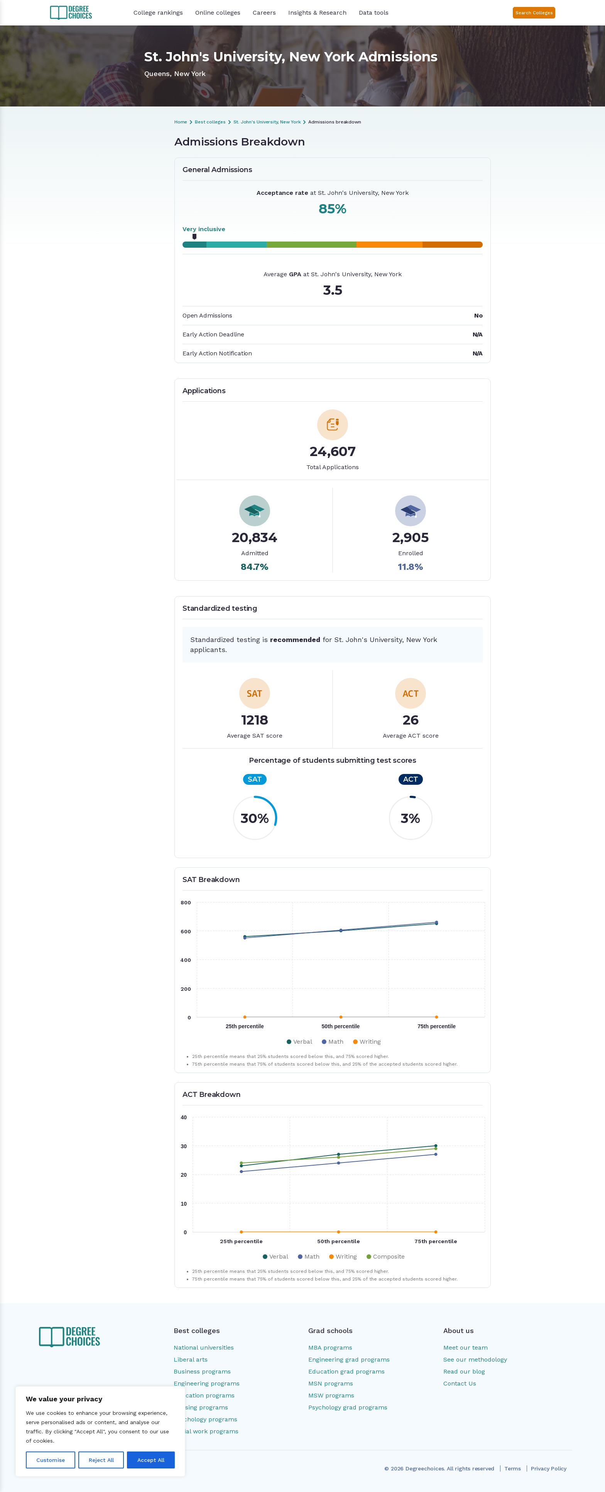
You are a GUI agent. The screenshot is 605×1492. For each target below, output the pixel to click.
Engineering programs (207, 1383)
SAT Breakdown (94, 200)
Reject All (101, 1460)
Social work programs (206, 1431)
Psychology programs (205, 1419)
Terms (512, 1468)
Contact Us (459, 1383)
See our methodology (475, 1359)
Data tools (374, 12)
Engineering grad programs (349, 1359)
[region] (100, 1431)
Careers (264, 12)
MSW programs (331, 1395)
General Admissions (98, 174)
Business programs (202, 1371)
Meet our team (465, 1347)
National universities (204, 1347)
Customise (50, 1460)
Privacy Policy (548, 1468)
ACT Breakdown (94, 213)
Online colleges (217, 12)
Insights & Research (317, 12)
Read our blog (464, 1371)
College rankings (158, 12)
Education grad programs (346, 1371)
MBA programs (330, 1347)
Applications (89, 187)
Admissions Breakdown (103, 161)
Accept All (150, 1460)
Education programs (204, 1395)
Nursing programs (201, 1407)
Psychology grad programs (347, 1407)
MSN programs (330, 1383)
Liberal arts (191, 1359)
